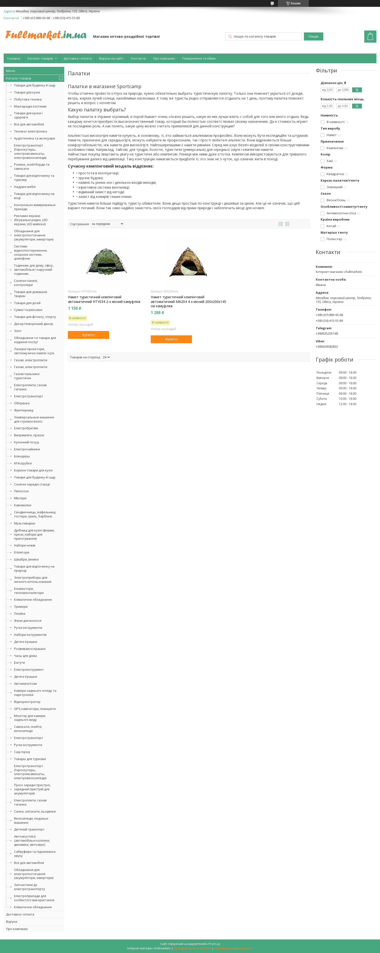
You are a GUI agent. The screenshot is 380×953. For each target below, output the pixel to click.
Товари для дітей (27, 303)
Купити (88, 334)
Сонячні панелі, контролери (26, 282)
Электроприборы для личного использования (32, 579)
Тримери (21, 606)
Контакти (138, 58)
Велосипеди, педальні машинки (31, 820)
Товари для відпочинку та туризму (34, 177)
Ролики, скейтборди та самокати (31, 166)
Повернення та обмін (199, 58)
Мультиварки (24, 523)
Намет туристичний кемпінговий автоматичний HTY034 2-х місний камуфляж (104, 299)
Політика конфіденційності (233, 948)
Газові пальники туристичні (27, 376)
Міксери (20, 498)
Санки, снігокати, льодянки (35, 811)
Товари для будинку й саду (34, 85)
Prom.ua (214, 944)
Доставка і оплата (77, 58)
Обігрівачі (22, 403)
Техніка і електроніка (30, 131)
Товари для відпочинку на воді (34, 196)
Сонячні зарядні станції (32, 484)
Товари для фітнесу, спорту (35, 317)
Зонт (18, 331)
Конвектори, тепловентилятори (29, 590)
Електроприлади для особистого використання (34, 898)
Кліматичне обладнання (33, 599)
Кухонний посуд (26, 442)
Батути (19, 662)
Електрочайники (27, 449)
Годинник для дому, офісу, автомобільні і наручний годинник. (34, 269)
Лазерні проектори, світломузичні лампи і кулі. (34, 351)
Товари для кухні (27, 92)
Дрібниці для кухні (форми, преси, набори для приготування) (34, 534)
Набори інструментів (30, 634)
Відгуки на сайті (111, 58)
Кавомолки (22, 505)
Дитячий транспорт (29, 829)
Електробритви (26, 428)
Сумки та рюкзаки (28, 309)
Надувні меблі (25, 186)
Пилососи (21, 491)
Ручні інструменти (28, 627)
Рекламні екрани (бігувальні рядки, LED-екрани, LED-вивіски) (31, 220)
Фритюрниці (23, 410)
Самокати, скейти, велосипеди (28, 728)
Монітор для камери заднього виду (29, 718)
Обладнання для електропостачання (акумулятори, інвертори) (33, 235)
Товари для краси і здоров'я (28, 115)
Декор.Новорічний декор (33, 324)
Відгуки (11, 921)
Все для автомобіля (29, 124)
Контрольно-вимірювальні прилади (34, 207)
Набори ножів (24, 545)
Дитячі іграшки (25, 641)
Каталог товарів (40, 58)
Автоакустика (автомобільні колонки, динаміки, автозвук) (32, 840)
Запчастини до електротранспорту (29, 887)
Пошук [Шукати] (313, 36)
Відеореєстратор (27, 701)
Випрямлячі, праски (29, 435)
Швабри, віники (26, 559)
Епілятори (21, 552)
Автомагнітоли (25, 683)
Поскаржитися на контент (192, 948)
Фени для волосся (27, 620)
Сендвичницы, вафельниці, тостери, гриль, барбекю (35, 514)
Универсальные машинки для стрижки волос (34, 419)
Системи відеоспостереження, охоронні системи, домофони (30, 252)
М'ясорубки (23, 463)
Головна (13, 58)
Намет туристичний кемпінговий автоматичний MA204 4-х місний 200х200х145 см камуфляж (188, 301)
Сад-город (22, 752)
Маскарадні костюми (30, 106)
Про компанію (164, 58)
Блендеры (22, 456)
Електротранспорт (28, 396)
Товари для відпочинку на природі (34, 568)
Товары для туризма (30, 759)
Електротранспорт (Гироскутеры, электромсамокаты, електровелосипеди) (30, 151)
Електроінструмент (29, 669)
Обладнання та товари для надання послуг (35, 340)
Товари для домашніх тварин (30, 294)
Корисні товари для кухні (33, 470)
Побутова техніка (28, 99)
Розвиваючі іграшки (30, 648)
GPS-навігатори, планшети (35, 709)
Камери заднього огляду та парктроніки (35, 692)
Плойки (19, 613)
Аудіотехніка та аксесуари (34, 138)
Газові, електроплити (30, 360)
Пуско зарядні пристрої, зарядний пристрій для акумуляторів (32, 789)
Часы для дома (25, 655)
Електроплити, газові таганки (30, 387)
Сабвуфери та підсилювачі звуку (34, 853)
